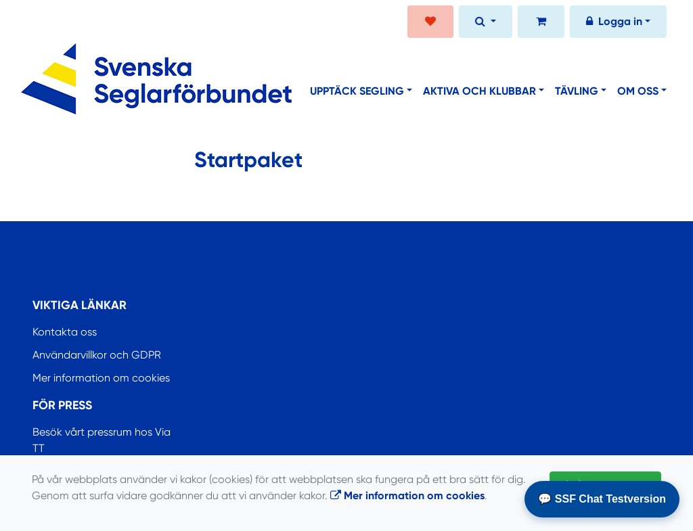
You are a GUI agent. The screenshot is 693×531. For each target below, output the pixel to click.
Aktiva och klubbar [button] (479, 91)
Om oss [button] (637, 91)
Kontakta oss (64, 331)
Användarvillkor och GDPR (96, 354)
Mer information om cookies (101, 377)
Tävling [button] (576, 91)
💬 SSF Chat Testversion (602, 499)
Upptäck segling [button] (357, 91)
